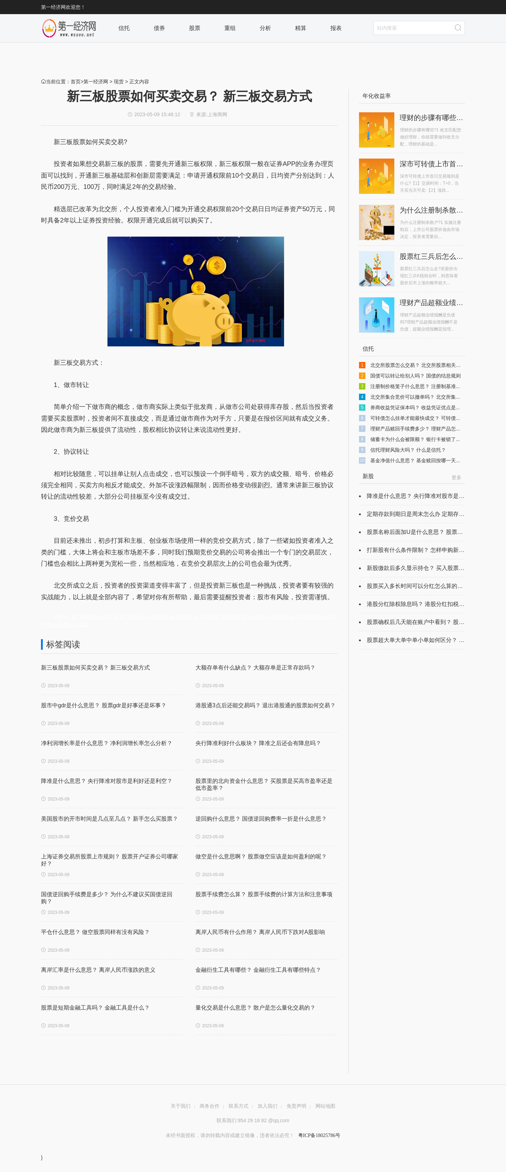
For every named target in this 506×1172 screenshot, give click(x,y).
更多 (456, 477)
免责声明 (296, 1106)
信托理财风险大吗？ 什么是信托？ (408, 450)
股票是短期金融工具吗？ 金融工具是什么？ (95, 1008)
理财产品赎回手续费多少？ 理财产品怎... (415, 429)
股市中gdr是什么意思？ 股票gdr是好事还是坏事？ (103, 705)
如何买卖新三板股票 (70, 624)
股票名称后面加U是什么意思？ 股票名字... (420, 532)
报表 (337, 28)
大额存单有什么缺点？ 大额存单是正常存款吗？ (255, 668)
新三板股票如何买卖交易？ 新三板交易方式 (95, 668)
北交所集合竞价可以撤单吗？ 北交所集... (415, 397)
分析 (267, 28)
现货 (119, 81)
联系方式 (238, 1106)
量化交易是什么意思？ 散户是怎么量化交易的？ (255, 1008)
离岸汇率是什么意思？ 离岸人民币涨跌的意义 (98, 970)
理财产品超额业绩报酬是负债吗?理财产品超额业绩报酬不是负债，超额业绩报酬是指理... (429, 322)
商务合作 (209, 1106)
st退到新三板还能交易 (171, 616)
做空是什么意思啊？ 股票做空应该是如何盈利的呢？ (261, 856)
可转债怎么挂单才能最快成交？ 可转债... (415, 418)
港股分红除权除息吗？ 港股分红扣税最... (418, 604)
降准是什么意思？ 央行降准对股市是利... (418, 496)
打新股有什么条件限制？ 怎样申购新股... (418, 550)
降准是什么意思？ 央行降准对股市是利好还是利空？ (106, 781)
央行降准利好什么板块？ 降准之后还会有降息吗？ (258, 743)
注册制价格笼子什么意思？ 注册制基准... (415, 386)
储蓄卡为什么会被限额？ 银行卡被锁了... (415, 439)
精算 (302, 28)
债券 (161, 28)
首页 (76, 81)
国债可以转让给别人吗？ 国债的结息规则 (415, 376)
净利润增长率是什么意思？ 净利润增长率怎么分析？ (106, 743)
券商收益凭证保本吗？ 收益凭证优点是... (415, 407)
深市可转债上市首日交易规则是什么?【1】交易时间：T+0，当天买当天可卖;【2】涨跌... (429, 183)
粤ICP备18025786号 (318, 1135)
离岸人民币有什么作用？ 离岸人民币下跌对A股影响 (260, 932)
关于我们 (180, 1106)
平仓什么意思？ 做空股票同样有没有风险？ (95, 932)
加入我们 (267, 1106)
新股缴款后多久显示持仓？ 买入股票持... (418, 568)
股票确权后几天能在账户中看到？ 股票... (418, 622)
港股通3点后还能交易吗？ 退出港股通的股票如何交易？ (265, 705)
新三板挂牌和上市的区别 (264, 616)
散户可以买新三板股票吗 (216, 616)
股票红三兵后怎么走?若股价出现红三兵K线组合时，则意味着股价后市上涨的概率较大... (429, 275)
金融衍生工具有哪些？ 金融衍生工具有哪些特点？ (258, 970)
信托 (125, 28)
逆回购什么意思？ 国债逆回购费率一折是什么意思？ (261, 819)
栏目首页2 (69, 28)
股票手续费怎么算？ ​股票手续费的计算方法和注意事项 (264, 894)
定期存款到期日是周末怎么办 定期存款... (418, 514)
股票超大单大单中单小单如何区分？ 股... (418, 640)
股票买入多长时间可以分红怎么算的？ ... (418, 586)
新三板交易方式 (134, 616)
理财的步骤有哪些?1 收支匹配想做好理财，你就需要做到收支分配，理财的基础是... (430, 137)
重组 (231, 28)
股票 (196, 28)
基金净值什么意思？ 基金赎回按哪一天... (415, 460)
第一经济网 (95, 81)
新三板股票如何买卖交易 (95, 616)
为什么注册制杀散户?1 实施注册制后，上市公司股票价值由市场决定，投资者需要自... (430, 229)
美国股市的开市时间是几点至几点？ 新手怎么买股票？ (109, 819)
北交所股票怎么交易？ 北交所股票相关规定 (418, 365)
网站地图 (325, 1106)
